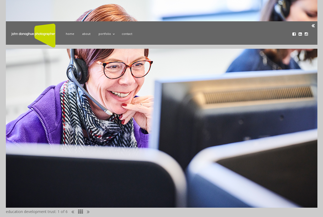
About (86, 34)
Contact (127, 34)
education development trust (31, 211)
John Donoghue (33, 35)
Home (70, 34)
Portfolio (106, 33)
